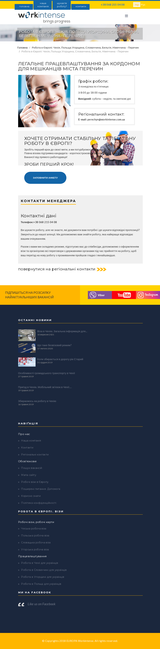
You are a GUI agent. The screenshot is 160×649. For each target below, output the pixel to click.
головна (24, 6)
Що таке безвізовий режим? (54, 345)
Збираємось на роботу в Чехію (37, 401)
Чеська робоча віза (33, 528)
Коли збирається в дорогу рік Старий (60, 359)
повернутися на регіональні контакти (56, 269)
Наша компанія (31, 440)
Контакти (27, 447)
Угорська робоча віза (35, 549)
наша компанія (43, 5)
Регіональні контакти (35, 454)
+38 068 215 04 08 (112, 4)
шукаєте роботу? (62, 5)
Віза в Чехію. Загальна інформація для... (62, 331)
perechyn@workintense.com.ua (106, 119)
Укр (137, 4)
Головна (22, 47)
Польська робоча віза (35, 535)
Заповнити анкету (45, 177)
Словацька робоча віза (36, 542)
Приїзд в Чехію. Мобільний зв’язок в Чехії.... (45, 387)
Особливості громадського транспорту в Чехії (46, 373)
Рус (143, 4)
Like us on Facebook (41, 604)
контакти (81, 6)
